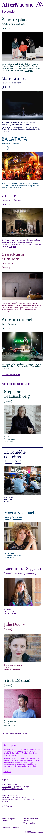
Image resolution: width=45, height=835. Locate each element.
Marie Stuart (6, 797)
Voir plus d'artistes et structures (14, 734)
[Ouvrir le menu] (40, 4)
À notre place (6, 787)
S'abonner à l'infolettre (12, 828)
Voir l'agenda (7, 806)
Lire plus (7, 772)
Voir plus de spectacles (11, 374)
